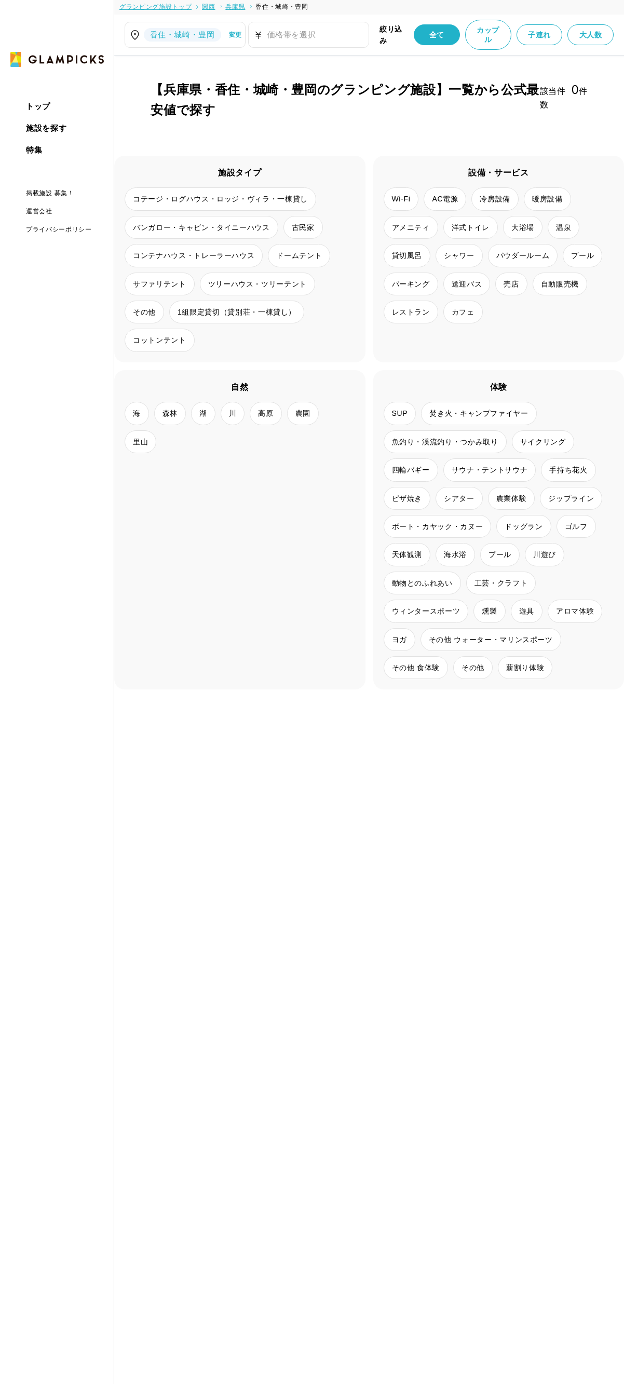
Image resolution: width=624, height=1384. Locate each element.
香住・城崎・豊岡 (281, 6)
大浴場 (522, 227)
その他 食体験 (416, 667)
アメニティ (411, 227)
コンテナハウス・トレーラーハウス (193, 255)
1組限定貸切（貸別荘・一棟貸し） (237, 312)
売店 (511, 284)
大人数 (590, 35)
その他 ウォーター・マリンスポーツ (491, 639)
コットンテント (159, 340)
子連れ (539, 35)
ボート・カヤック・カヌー (437, 526)
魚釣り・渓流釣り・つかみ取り (445, 442)
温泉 (563, 227)
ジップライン (571, 498)
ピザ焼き (407, 498)
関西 (208, 6)
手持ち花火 (568, 470)
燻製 (489, 611)
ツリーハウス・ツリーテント (257, 284)
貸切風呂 (407, 255)
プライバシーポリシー (59, 229)
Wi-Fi (401, 199)
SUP (400, 413)
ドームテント (299, 255)
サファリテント (159, 284)
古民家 (303, 227)
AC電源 (445, 199)
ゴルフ (576, 526)
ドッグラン (523, 526)
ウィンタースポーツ (426, 611)
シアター (459, 498)
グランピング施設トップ (155, 6)
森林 (170, 413)
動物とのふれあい (422, 583)
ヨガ (399, 639)
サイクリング (543, 442)
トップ (38, 106)
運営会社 (39, 211)
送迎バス (467, 284)
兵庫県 (235, 6)
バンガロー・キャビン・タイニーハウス (201, 227)
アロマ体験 (575, 611)
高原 (265, 413)
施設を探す (46, 128)
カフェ (463, 312)
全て (436, 35)
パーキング (411, 284)
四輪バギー (411, 470)
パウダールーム (523, 255)
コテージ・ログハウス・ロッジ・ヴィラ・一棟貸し (220, 199)
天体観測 (407, 554)
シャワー (459, 255)
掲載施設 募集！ (50, 193)
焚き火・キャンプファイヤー (478, 413)
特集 (34, 149)
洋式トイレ (471, 227)
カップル (488, 35)
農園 (302, 413)
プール (582, 255)
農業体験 (511, 498)
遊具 (526, 611)
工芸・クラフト (501, 583)
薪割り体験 (525, 667)
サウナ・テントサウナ (490, 470)
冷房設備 (495, 199)
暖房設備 (547, 199)
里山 (140, 442)
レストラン (411, 312)
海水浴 (455, 554)
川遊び (544, 554)
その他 (144, 312)
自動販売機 (560, 284)
